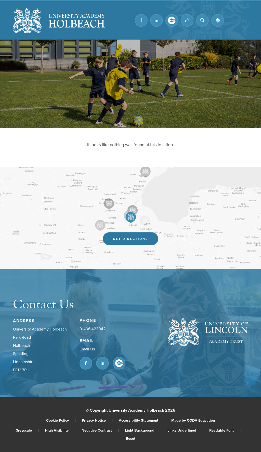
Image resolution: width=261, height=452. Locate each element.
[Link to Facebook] (141, 20)
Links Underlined (185, 430)
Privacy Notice (97, 420)
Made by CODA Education (193, 420)
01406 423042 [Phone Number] (93, 329)
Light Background (143, 430)
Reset (130, 438)
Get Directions (130, 239)
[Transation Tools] (217, 20)
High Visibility (60, 430)
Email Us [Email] (87, 349)
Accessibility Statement (142, 420)
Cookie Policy (61, 420)
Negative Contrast (100, 430)
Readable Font (225, 430)
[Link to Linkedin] (156, 20)
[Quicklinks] (187, 20)
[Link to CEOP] (171, 20)
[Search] (202, 20)
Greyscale (27, 430)
